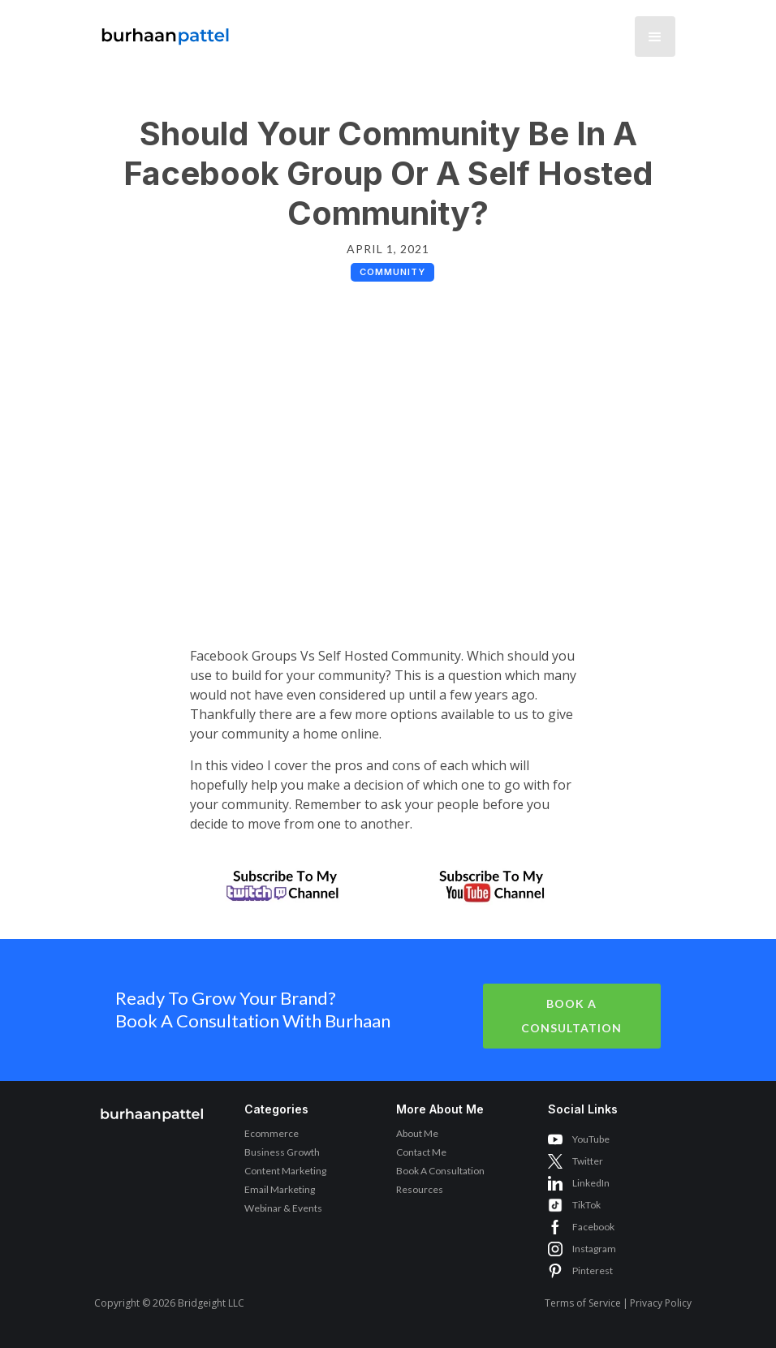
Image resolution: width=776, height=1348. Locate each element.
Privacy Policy (661, 1303)
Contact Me (421, 1152)
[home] (166, 32)
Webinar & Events (283, 1208)
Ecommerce (271, 1133)
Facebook (593, 1227)
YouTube (591, 1139)
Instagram (594, 1248)
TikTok (586, 1205)
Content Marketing (285, 1171)
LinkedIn (591, 1183)
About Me (417, 1133)
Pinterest (592, 1270)
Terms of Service (583, 1303)
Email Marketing (279, 1189)
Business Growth (282, 1152)
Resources (419, 1189)
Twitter (587, 1161)
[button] (655, 36)
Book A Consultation (571, 1016)
